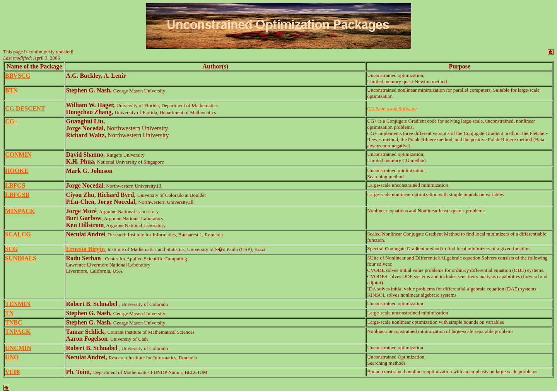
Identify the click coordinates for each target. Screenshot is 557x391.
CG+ (11, 121)
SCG (11, 249)
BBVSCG (18, 75)
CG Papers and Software (392, 108)
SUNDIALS (20, 258)
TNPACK (18, 331)
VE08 (12, 372)
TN (9, 313)
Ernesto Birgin (85, 249)
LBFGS (15, 185)
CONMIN (18, 154)
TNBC (13, 322)
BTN (11, 90)
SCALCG (18, 234)
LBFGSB (17, 194)
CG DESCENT (25, 108)
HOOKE (16, 170)
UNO (12, 357)
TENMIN (18, 304)
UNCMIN (18, 348)
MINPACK (20, 211)
